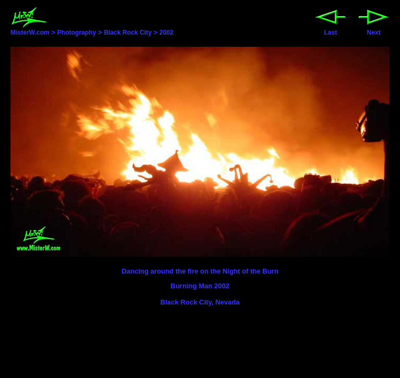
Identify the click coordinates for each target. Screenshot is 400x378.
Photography (76, 32)
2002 (166, 32)
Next (373, 29)
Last (330, 29)
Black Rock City (128, 32)
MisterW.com (30, 29)
